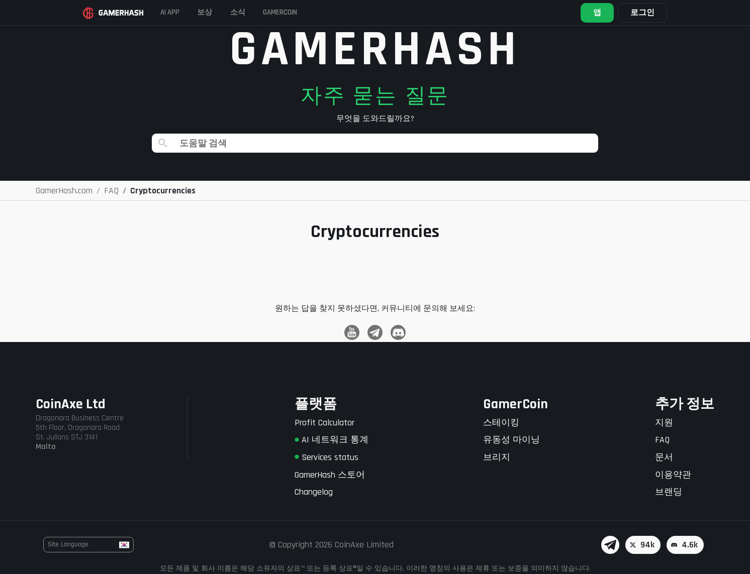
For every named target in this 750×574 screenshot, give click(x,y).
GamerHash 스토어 (330, 475)
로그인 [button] (632, 13)
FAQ (662, 439)
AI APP (184, 12)
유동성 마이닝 (511, 439)
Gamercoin (318, 12)
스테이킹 (501, 422)
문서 (664, 457)
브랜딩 (668, 492)
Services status (326, 457)
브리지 (496, 457)
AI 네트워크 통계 (331, 439)
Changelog (314, 492)
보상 (227, 12)
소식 (267, 12)
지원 (664, 422)
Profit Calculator (324, 422)
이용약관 (673, 475)
